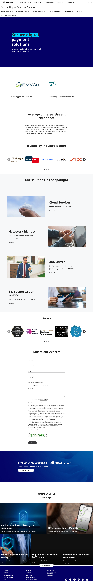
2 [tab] (46, 164)
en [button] (88, 2)
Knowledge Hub (68, 11)
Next (84, 154)
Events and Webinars (54, 11)
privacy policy (43, 395)
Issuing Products (6, 11)
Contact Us (79, 11)
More (51, 206)
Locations (29, 570)
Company (69, 2)
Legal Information (31, 575)
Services (36, 2)
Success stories (8, 572)
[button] (17, 154)
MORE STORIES (46, 560)
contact (28, 568)
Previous (8, 154)
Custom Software (49, 2)
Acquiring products (21, 11)
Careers (59, 2)
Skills (5, 575)
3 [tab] (48, 164)
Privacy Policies (30, 572)
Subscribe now (24, 465)
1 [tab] (44, 164)
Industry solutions (24, 2)
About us (28, 565)
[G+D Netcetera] (1, 15)
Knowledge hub (8, 570)
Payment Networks (38, 11)
